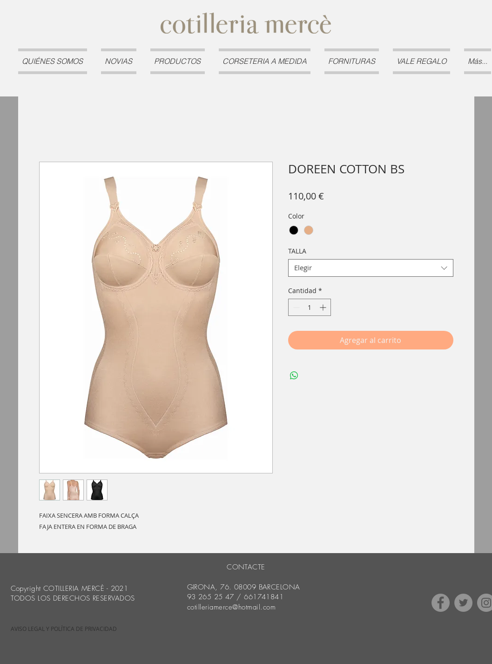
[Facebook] (440, 603)
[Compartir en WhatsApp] (294, 375)
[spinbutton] (309, 307)
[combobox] (370, 268)
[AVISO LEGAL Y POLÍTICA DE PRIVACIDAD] (64, 629)
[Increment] (324, 307)
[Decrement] (295, 307)
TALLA (297, 250)
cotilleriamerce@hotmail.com (231, 607)
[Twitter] (463, 603)
